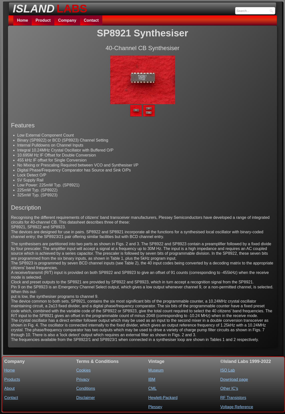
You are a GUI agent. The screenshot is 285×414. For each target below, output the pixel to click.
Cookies (83, 370)
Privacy (82, 379)
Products (12, 379)
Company (67, 20)
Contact (91, 20)
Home (22, 20)
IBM (151, 379)
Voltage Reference (236, 407)
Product (42, 20)
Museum (155, 370)
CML (152, 388)
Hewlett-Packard (162, 398)
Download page (234, 379)
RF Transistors (233, 398)
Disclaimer (85, 398)
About (9, 388)
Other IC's (229, 388)
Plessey (155, 407)
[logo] (48, 7)
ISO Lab (227, 370)
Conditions (85, 388)
